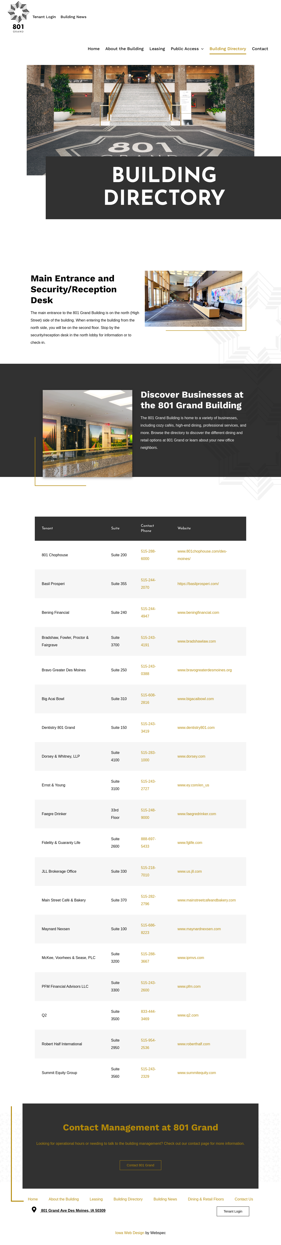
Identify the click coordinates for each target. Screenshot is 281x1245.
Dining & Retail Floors (206, 1199)
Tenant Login (44, 17)
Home (33, 1199)
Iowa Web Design (129, 1233)
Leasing (96, 1199)
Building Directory (127, 1199)
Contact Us (244, 1199)
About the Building (64, 1199)
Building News (73, 17)
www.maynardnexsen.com (199, 929)
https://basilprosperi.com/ (198, 584)
